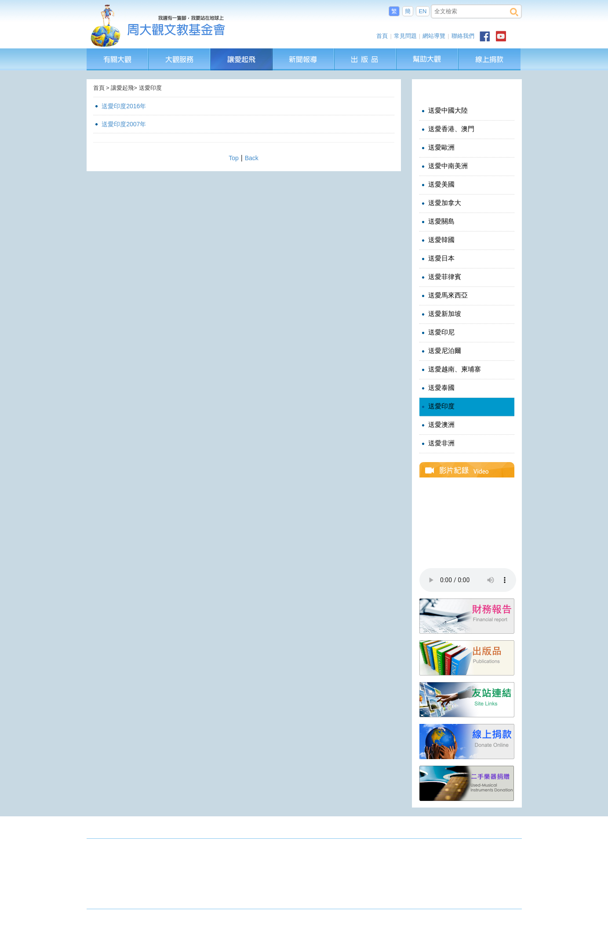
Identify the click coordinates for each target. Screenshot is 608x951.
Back (251, 158)
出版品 (366, 52)
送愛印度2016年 (124, 106)
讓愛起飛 (242, 52)
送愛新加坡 (440, 314)
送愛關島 (437, 221)
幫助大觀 (428, 52)
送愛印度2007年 (124, 124)
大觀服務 (180, 52)
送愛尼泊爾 (440, 351)
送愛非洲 (437, 443)
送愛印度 (437, 406)
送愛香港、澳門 (447, 129)
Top (234, 158)
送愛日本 (437, 258)
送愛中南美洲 (444, 166)
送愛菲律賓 (440, 277)
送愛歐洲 (437, 147)
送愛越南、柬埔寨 (450, 369)
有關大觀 (118, 52)
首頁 (382, 36)
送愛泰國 (437, 388)
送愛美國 (437, 184)
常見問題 (405, 36)
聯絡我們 (462, 36)
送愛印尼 (437, 332)
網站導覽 (433, 36)
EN (422, 11)
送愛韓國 (437, 240)
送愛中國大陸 (444, 110)
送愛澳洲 (437, 425)
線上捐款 (490, 59)
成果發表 (508, 829)
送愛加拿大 (440, 203)
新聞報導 (304, 52)
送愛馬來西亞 (444, 295)
